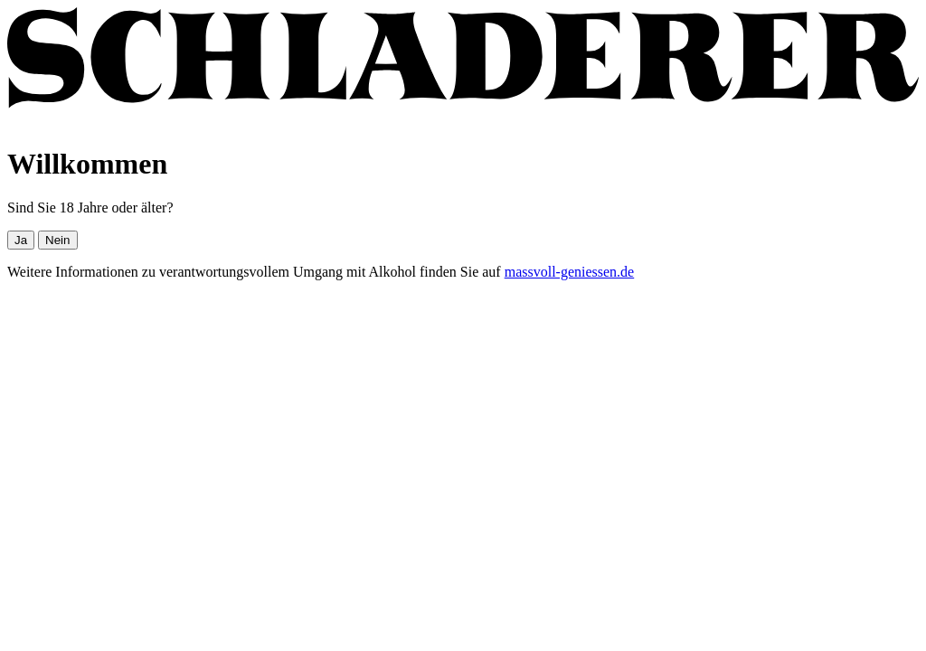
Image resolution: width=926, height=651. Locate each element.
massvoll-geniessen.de (570, 271)
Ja (20, 240)
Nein (57, 240)
